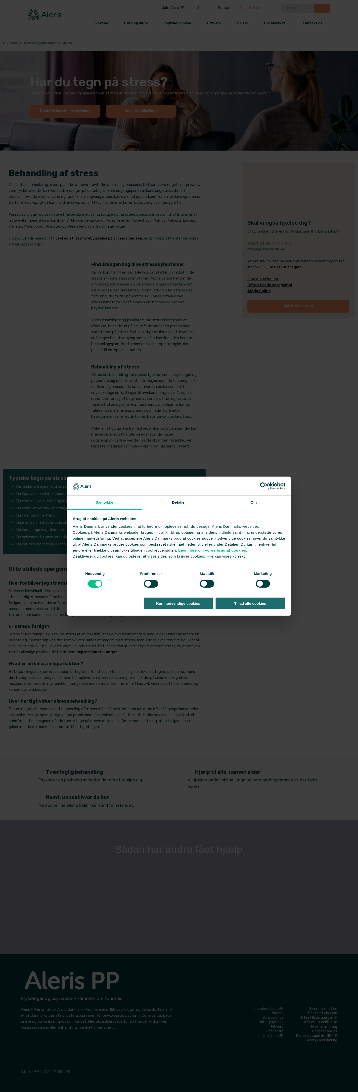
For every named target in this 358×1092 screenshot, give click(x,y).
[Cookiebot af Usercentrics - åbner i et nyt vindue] (263, 486)
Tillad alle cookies (250, 603)
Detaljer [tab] (179, 502)
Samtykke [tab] (104, 502)
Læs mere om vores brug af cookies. (212, 550)
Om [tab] (253, 502)
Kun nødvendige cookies (178, 603)
